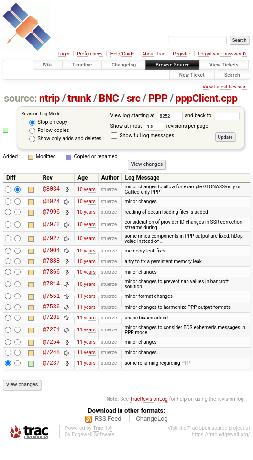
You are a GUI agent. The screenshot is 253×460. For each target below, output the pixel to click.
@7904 (51, 254)
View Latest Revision (225, 86)
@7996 (51, 214)
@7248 (51, 366)
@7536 (51, 316)
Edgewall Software (93, 450)
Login (64, 53)
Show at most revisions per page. (159, 126)
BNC (109, 98)
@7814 (51, 291)
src (134, 98)
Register (181, 53)
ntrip (49, 98)
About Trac (153, 53)
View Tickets (224, 64)
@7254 (51, 354)
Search (232, 74)
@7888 (51, 266)
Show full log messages (142, 135)
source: (20, 98)
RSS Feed (108, 434)
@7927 (51, 241)
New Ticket (192, 74)
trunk (79, 98)
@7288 (51, 328)
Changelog (123, 64)
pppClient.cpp (207, 98)
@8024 (51, 202)
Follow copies (49, 130)
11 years (86, 304)
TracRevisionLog (149, 415)
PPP (158, 98)
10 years (86, 189)
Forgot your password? (222, 53)
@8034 (51, 190)
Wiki (48, 64)
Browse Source (172, 64)
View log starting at (147, 115)
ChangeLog (152, 434)
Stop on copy (48, 122)
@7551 (51, 304)
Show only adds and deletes (65, 138)
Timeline (82, 64)
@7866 (51, 278)
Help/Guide (122, 53)
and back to (212, 115)
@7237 (51, 378)
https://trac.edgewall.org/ (221, 450)
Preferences (89, 53)
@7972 (51, 227)
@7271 (51, 341)
